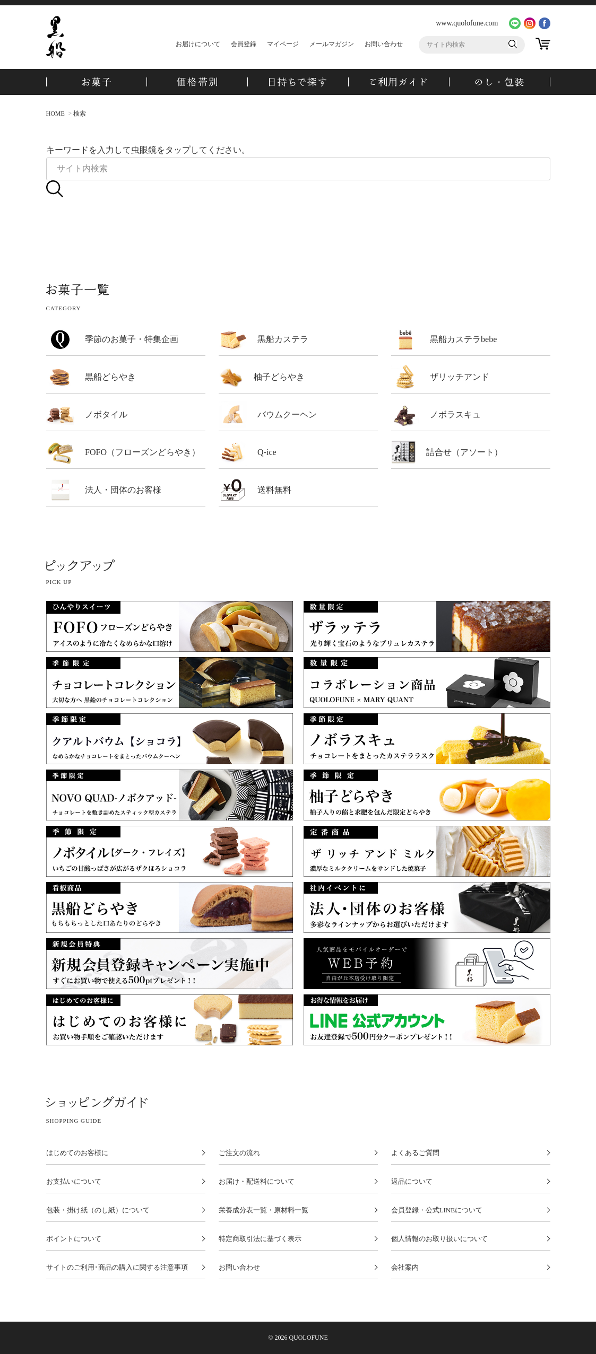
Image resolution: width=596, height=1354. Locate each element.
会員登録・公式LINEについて (437, 1210)
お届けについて (198, 44)
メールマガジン (331, 44)
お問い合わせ (384, 44)
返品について (412, 1181)
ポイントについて (73, 1239)
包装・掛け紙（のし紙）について (98, 1210)
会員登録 (243, 44)
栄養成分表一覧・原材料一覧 (263, 1210)
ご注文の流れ (239, 1153)
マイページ (283, 44)
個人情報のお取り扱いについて (439, 1239)
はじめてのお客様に (77, 1153)
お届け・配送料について (257, 1181)
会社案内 (405, 1267)
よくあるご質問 (415, 1153)
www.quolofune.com (467, 23)
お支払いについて (73, 1181)
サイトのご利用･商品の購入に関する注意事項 (117, 1267)
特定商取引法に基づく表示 (260, 1239)
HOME (55, 113)
